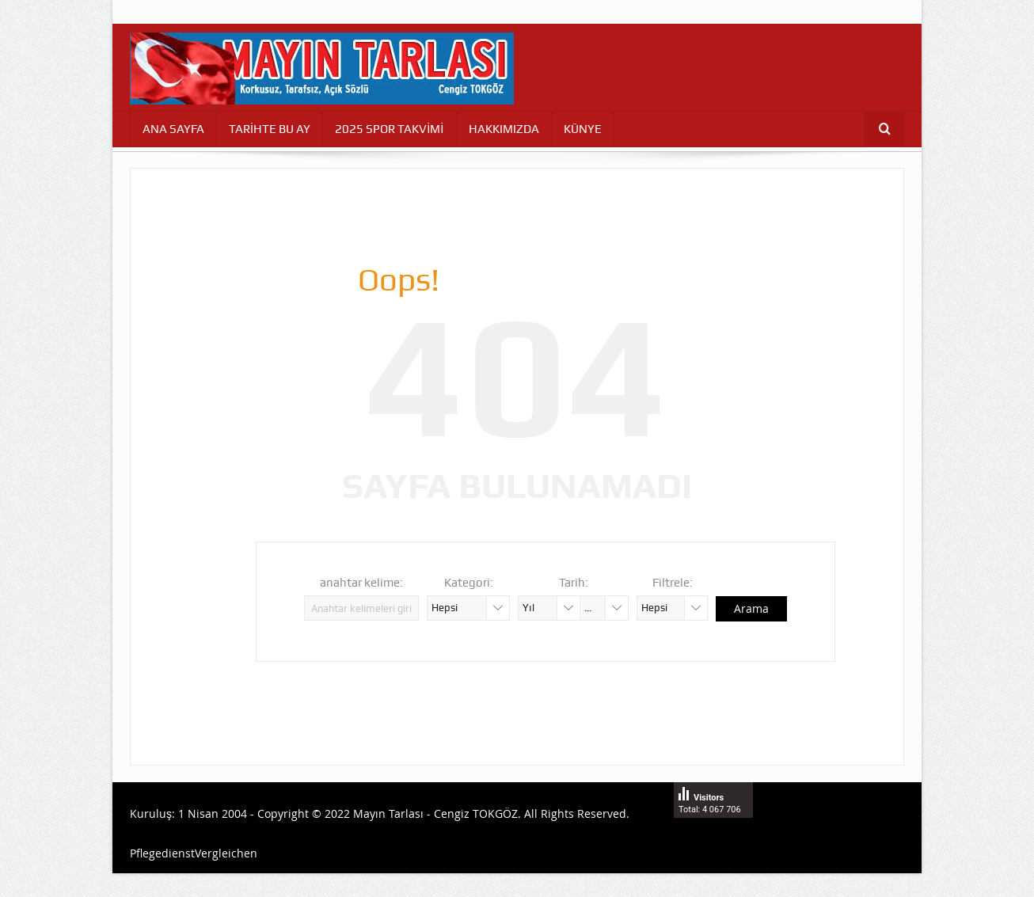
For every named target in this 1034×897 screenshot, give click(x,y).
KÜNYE (583, 129)
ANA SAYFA (173, 129)
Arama (751, 608)
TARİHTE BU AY (269, 129)
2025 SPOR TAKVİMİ (389, 129)
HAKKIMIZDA (504, 129)
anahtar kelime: (361, 583)
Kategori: (468, 583)
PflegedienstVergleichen (193, 853)
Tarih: (573, 583)
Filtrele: (672, 583)
